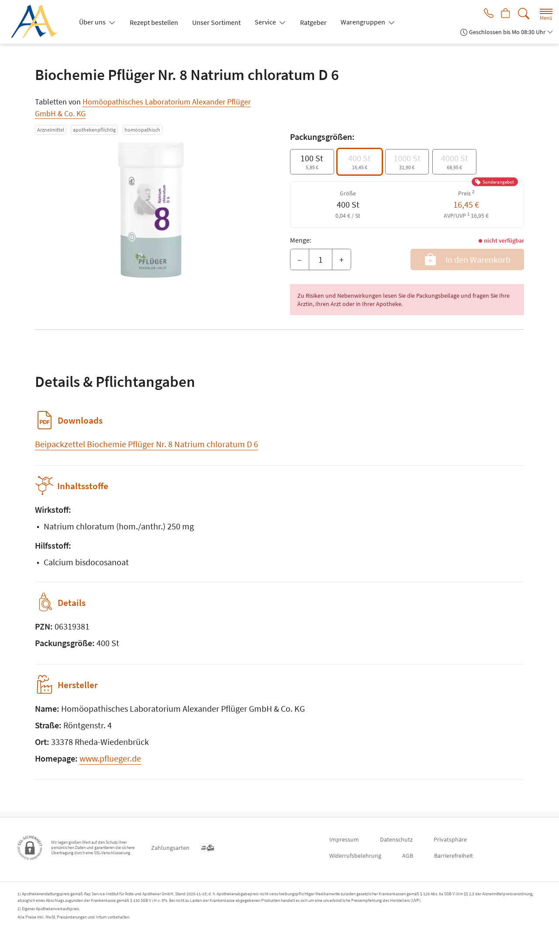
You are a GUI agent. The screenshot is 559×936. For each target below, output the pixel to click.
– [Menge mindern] (299, 259)
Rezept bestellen (154, 22)
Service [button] (266, 21)
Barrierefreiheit (453, 855)
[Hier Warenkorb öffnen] (504, 14)
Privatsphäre (450, 839)
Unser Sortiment (216, 22)
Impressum (344, 839)
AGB (407, 855)
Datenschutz (396, 839)
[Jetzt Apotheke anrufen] (485, 14)
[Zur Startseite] (38, 21)
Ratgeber (313, 22)
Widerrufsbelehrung (355, 855)
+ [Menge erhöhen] (341, 259)
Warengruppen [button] (363, 21)
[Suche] (523, 13)
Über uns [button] (93, 21)
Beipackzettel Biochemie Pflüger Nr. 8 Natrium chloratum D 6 (146, 443)
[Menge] (320, 260)
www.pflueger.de (110, 764)
